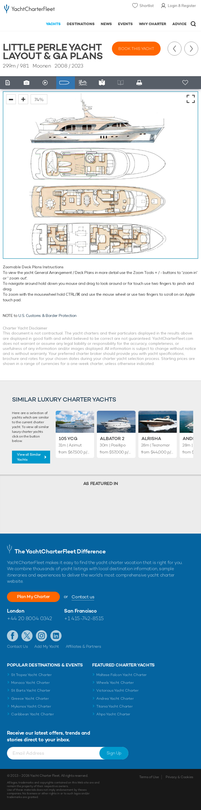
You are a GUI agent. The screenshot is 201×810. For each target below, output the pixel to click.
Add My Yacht (46, 646)
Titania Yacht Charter (114, 706)
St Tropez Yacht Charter (31, 674)
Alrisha (151, 438)
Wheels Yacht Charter (115, 682)
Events (125, 23)
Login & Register (182, 5)
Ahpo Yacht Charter (113, 714)
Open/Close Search (193, 24)
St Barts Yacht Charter (30, 690)
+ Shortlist (186, 83)
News (106, 23)
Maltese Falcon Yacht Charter (121, 674)
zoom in (23, 99)
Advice (179, 23)
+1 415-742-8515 (84, 618)
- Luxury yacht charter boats (29, 10)
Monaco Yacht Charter (30, 682)
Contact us (83, 597)
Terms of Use (149, 777)
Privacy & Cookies (179, 777)
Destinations (81, 23)
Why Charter (152, 23)
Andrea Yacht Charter (115, 698)
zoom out (11, 99)
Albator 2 (112, 438)
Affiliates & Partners (83, 646)
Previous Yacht (175, 49)
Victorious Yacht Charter (117, 690)
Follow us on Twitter (27, 635)
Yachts (53, 23)
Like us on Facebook (12, 635)
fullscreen (191, 99)
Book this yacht (136, 48)
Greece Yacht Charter (30, 698)
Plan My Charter (33, 596)
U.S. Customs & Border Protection (47, 315)
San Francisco (80, 611)
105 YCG (68, 438)
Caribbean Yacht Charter (32, 714)
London (15, 611)
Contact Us (17, 646)
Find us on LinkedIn (56, 635)
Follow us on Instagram (41, 635)
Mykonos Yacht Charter (31, 706)
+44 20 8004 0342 (29, 618)
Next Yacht (191, 49)
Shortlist (146, 5)
